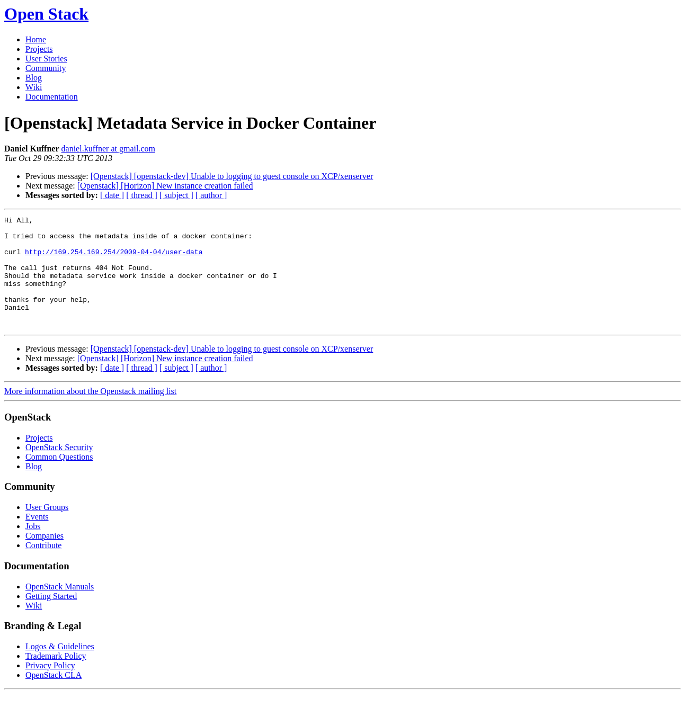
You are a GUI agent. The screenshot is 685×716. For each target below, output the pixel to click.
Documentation (51, 96)
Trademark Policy (55, 678)
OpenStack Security (59, 469)
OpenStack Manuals (59, 608)
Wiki (33, 87)
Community (45, 68)
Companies (44, 557)
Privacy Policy (50, 687)
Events (37, 538)
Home (35, 39)
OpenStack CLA (53, 697)
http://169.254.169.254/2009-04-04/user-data (113, 259)
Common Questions (59, 479)
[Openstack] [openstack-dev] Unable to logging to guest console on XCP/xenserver (232, 176)
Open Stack (46, 13)
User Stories (46, 58)
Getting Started (51, 618)
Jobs (32, 548)
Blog (33, 77)
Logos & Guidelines (59, 668)
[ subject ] (176, 195)
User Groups (46, 529)
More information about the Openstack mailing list (90, 413)
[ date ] (112, 195)
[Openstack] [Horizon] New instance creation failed (165, 185)
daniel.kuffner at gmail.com (108, 148)
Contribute (43, 567)
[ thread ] (141, 195)
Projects (39, 48)
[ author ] (211, 195)
